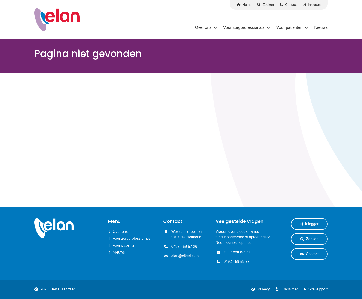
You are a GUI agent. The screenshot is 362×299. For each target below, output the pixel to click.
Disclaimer (287, 289)
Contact (288, 4)
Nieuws (119, 252)
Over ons (120, 231)
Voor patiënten (124, 245)
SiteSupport (316, 289)
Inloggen (311, 4)
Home (244, 4)
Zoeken (265, 4)
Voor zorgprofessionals (131, 238)
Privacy (260, 289)
